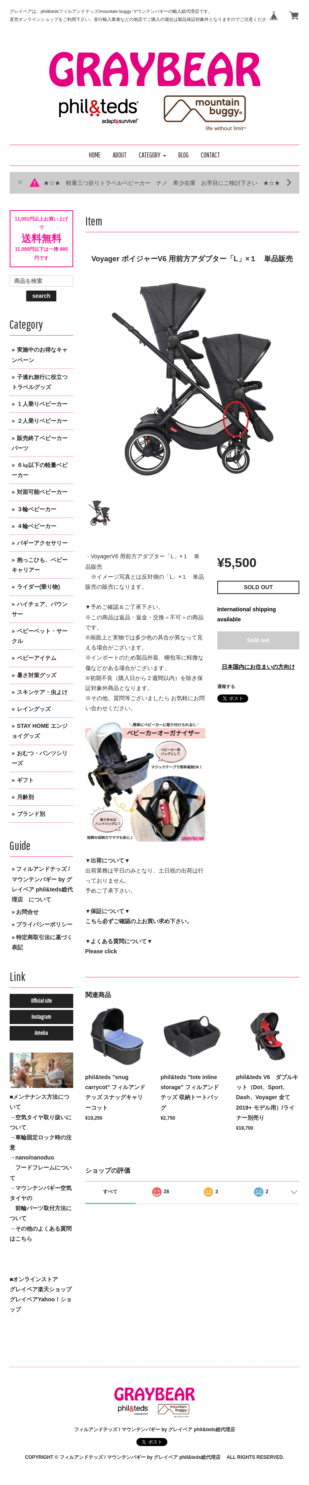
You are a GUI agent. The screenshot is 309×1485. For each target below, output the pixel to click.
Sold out (258, 640)
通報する (226, 686)
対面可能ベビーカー (42, 492)
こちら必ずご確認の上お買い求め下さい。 (138, 921)
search (41, 296)
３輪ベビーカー (36, 509)
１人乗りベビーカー (42, 404)
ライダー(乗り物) (38, 587)
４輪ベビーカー (36, 526)
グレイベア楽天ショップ (41, 1289)
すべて (110, 1191)
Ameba (41, 1033)
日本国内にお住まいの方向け (258, 667)
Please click (101, 951)
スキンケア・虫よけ (42, 692)
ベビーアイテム (36, 658)
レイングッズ (34, 709)
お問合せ (27, 912)
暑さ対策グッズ (36, 675)
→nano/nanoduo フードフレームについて (41, 1167)
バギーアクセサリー (42, 543)
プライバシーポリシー (44, 924)
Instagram (41, 1017)
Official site (41, 1001)
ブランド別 (31, 814)
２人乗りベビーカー (42, 421)
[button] (152, 155)
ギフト (25, 780)
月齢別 (25, 797)
